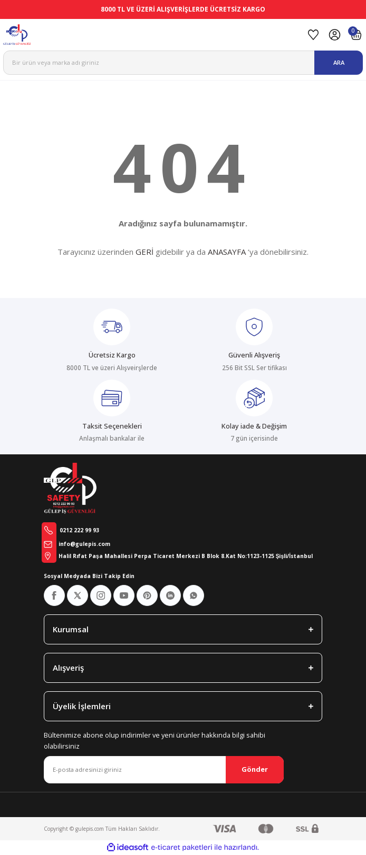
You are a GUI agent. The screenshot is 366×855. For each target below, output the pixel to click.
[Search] (183, 63)
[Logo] (152, 34)
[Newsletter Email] (164, 769)
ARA (338, 62)
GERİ (144, 251)
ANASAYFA (227, 251)
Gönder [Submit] (255, 769)
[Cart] (356, 34)
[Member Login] (334, 34)
